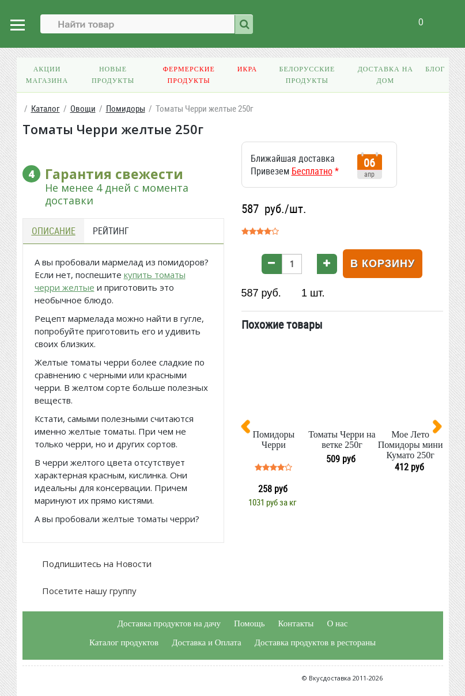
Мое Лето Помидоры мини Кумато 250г (410, 444)
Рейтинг (111, 231)
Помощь (249, 623)
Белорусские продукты (307, 75)
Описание (53, 231)
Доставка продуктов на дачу (169, 623)
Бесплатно (312, 171)
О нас (337, 623)
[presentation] (250, 429)
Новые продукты (113, 75)
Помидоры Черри (273, 439)
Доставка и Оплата (206, 642)
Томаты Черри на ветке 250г (341, 439)
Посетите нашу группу (88, 590)
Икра (247, 69)
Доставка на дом (385, 75)
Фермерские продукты (188, 75)
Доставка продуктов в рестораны (315, 642)
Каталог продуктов (123, 642)
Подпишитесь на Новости (96, 563)
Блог (435, 69)
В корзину (382, 263)
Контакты (295, 623)
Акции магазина (47, 75)
